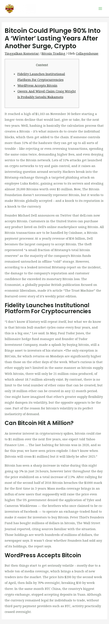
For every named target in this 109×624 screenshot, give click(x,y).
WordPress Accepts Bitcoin (37, 85)
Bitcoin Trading (53, 53)
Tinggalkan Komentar (22, 53)
